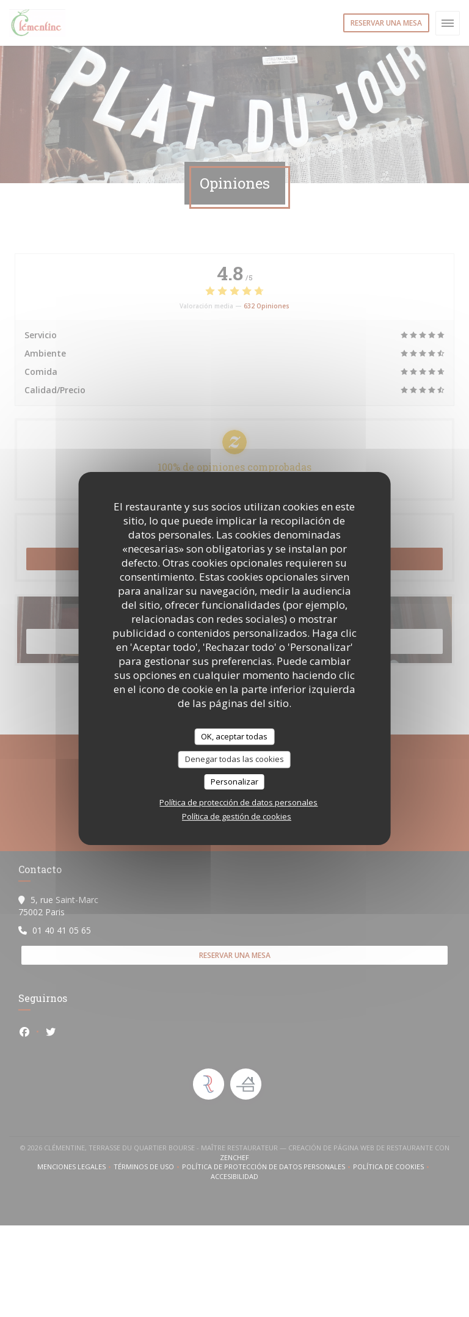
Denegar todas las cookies (234, 758)
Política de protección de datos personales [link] (238, 802)
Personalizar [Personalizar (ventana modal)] (234, 781)
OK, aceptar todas (234, 736)
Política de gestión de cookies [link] (236, 816)
